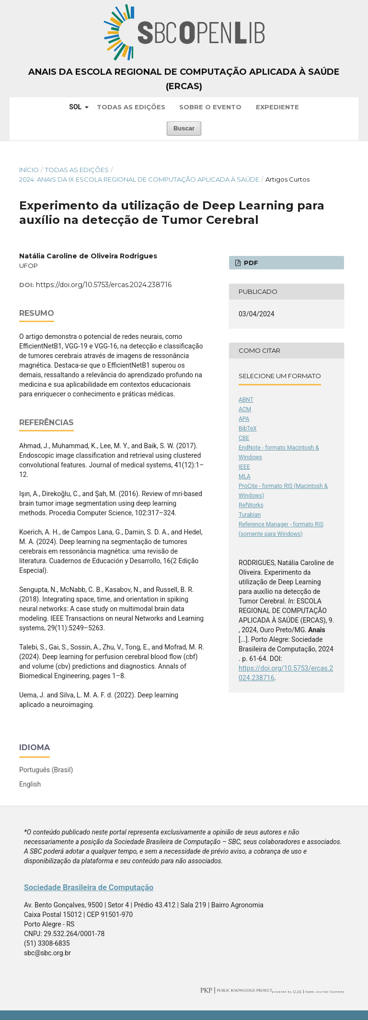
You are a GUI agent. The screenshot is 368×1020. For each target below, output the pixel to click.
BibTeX (248, 428)
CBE (244, 438)
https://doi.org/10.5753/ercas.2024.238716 (104, 284)
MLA (245, 476)
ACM (245, 409)
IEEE (244, 467)
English (30, 784)
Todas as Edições (131, 107)
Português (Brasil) (46, 770)
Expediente (277, 107)
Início (29, 170)
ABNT (246, 399)
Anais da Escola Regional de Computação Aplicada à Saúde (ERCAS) (184, 79)
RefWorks (251, 505)
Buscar (184, 128)
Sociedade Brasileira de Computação (88, 887)
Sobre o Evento (210, 107)
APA (244, 419)
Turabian (250, 514)
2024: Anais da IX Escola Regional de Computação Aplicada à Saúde (139, 179)
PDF (250, 263)
